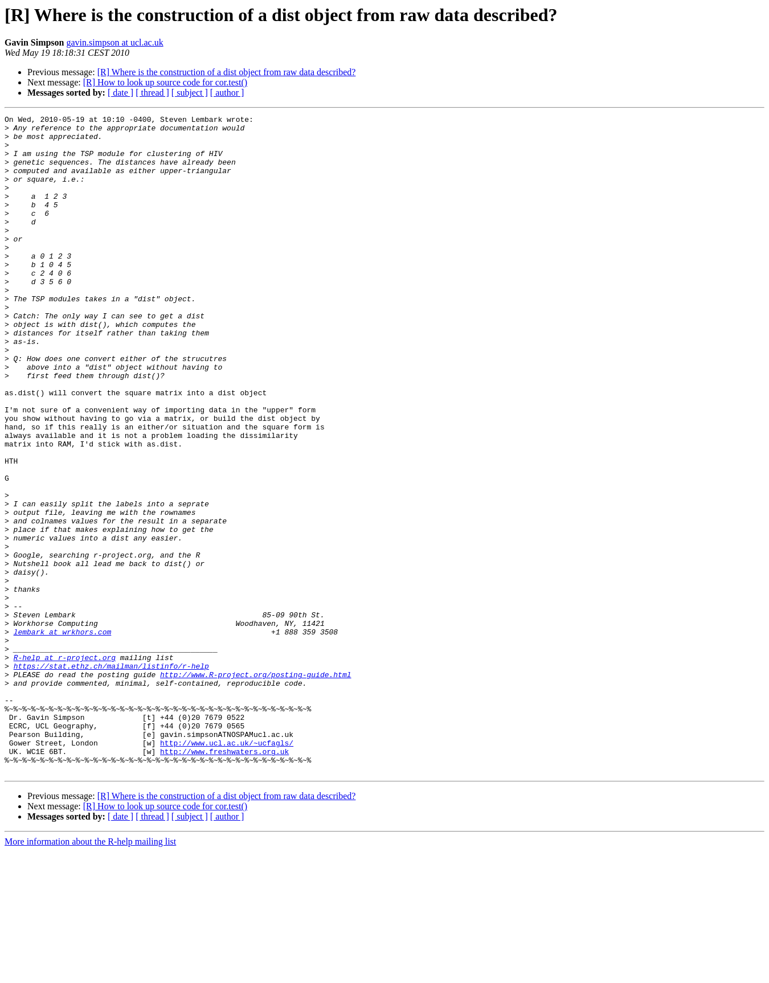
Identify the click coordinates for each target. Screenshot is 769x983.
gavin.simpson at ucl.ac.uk (114, 42)
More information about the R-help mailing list (90, 973)
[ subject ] (189, 92)
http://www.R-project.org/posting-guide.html (255, 787)
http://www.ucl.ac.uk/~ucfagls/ (226, 869)
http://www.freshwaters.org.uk (224, 879)
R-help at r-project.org (65, 766)
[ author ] (227, 92)
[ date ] (120, 92)
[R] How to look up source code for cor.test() (165, 82)
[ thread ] (152, 92)
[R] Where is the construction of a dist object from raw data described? (226, 72)
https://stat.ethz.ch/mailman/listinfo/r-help (111, 777)
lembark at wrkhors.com (63, 736)
